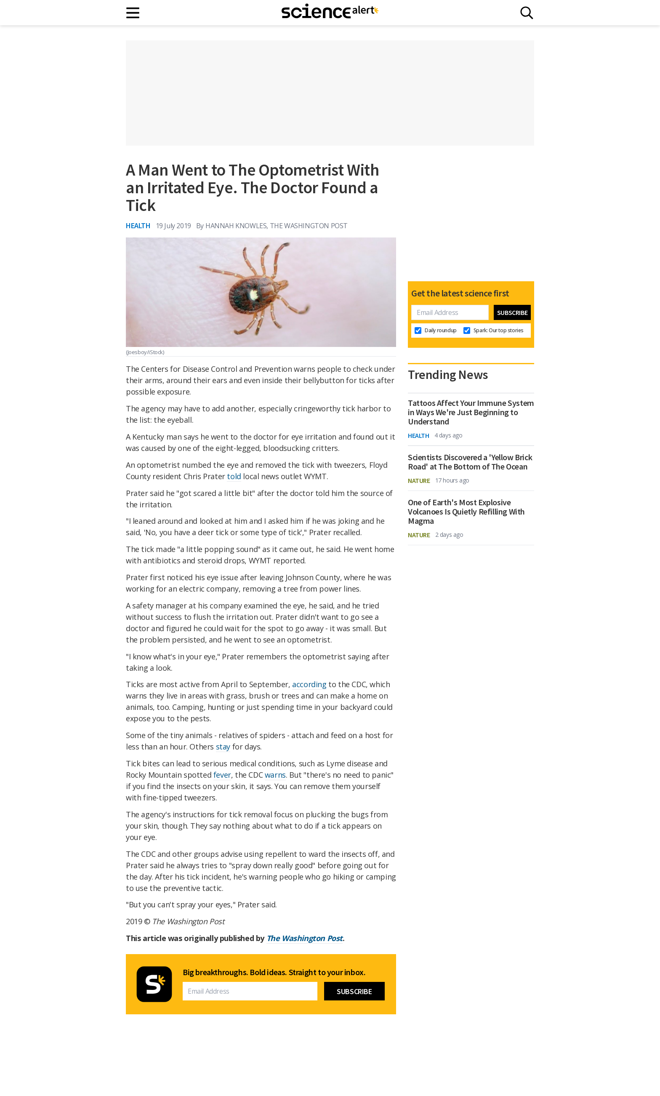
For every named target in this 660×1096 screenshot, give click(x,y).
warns (275, 775)
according (309, 684)
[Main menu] (133, 12)
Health (138, 225)
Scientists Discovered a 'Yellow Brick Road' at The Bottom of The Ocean (470, 462)
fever (222, 775)
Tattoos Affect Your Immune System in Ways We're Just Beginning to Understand (471, 412)
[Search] (526, 12)
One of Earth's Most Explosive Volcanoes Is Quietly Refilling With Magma (466, 511)
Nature (419, 480)
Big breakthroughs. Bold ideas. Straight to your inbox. (274, 972)
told (234, 476)
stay (223, 746)
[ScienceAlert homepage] (330, 12)
